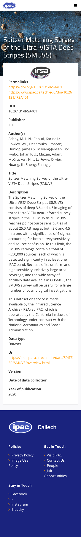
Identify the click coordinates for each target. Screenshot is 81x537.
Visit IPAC (54, 455)
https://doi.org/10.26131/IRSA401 (35, 87)
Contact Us (56, 460)
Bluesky (17, 509)
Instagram (19, 504)
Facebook (19, 494)
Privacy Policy (22, 455)
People (52, 465)
